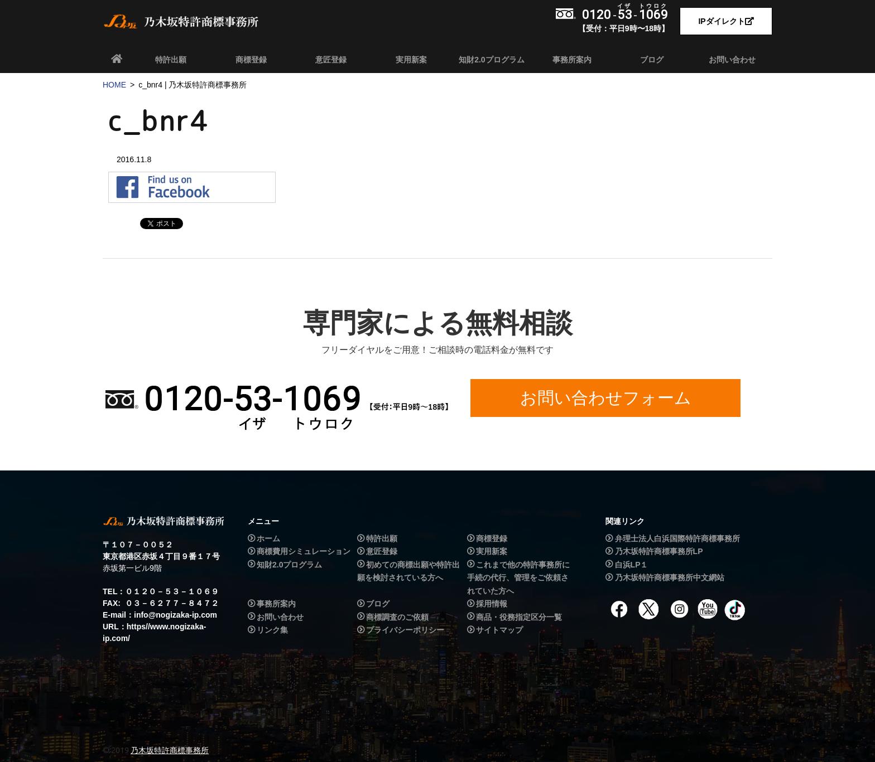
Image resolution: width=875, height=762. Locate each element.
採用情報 (491, 603)
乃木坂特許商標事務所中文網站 (669, 577)
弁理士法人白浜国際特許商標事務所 (677, 538)
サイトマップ (499, 629)
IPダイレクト (725, 21)
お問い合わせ (732, 59)
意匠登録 (331, 59)
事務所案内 (572, 59)
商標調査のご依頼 (397, 617)
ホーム (268, 538)
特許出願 (170, 59)
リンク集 (272, 629)
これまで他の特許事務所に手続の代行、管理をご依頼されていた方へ (518, 577)
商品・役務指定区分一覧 (519, 617)
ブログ (652, 59)
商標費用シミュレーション (303, 551)
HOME (114, 84)
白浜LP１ (631, 564)
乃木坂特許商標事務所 (170, 750)
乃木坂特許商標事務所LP (659, 551)
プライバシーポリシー (405, 629)
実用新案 (411, 59)
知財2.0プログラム (491, 59)
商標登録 (251, 59)
